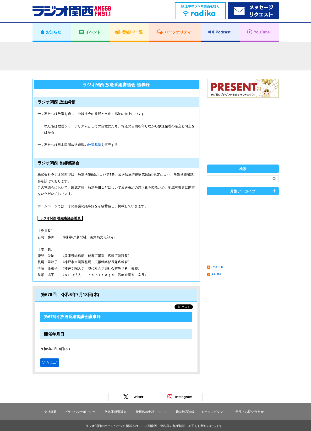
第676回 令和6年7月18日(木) (70, 294)
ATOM (216, 274)
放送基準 (94, 145)
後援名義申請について (151, 412)
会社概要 (50, 412)
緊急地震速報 (185, 412)
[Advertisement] (156, 56)
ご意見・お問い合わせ (248, 412)
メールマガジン (212, 412)
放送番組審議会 (115, 412)
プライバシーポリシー (79, 412)
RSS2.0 (217, 267)
